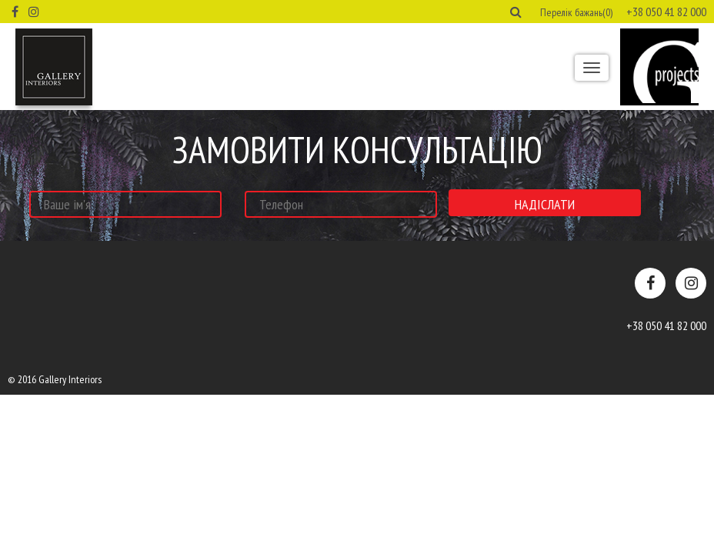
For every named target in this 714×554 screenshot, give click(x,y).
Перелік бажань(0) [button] (576, 12)
